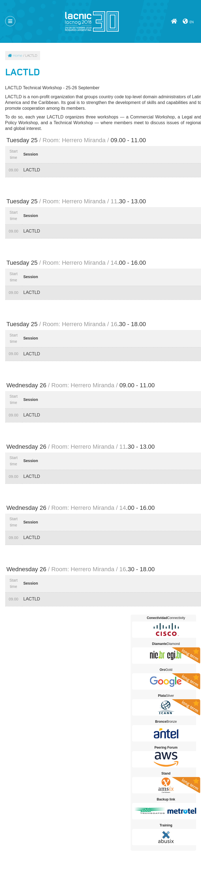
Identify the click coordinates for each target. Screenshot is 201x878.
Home (15, 55)
